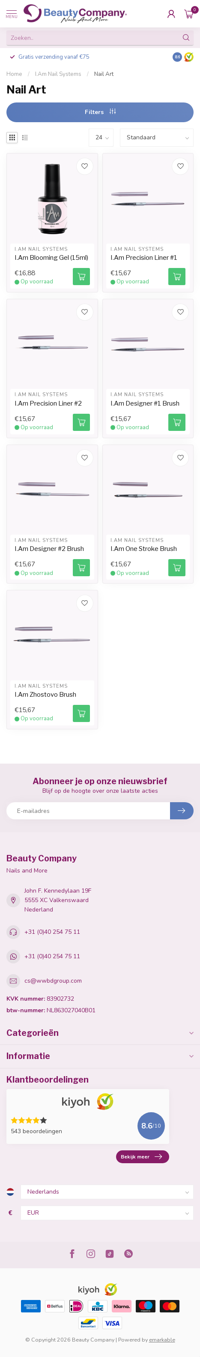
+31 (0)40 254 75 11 (52, 932)
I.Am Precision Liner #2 (48, 403)
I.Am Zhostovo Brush (45, 694)
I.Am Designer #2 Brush (49, 549)
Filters (100, 112)
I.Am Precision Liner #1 (143, 258)
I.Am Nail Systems (58, 74)
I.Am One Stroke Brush (143, 549)
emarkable (162, 1339)
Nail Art (103, 74)
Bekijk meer (141, 1156)
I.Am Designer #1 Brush (144, 403)
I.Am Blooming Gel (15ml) (51, 258)
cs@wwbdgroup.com (53, 981)
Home (14, 74)
